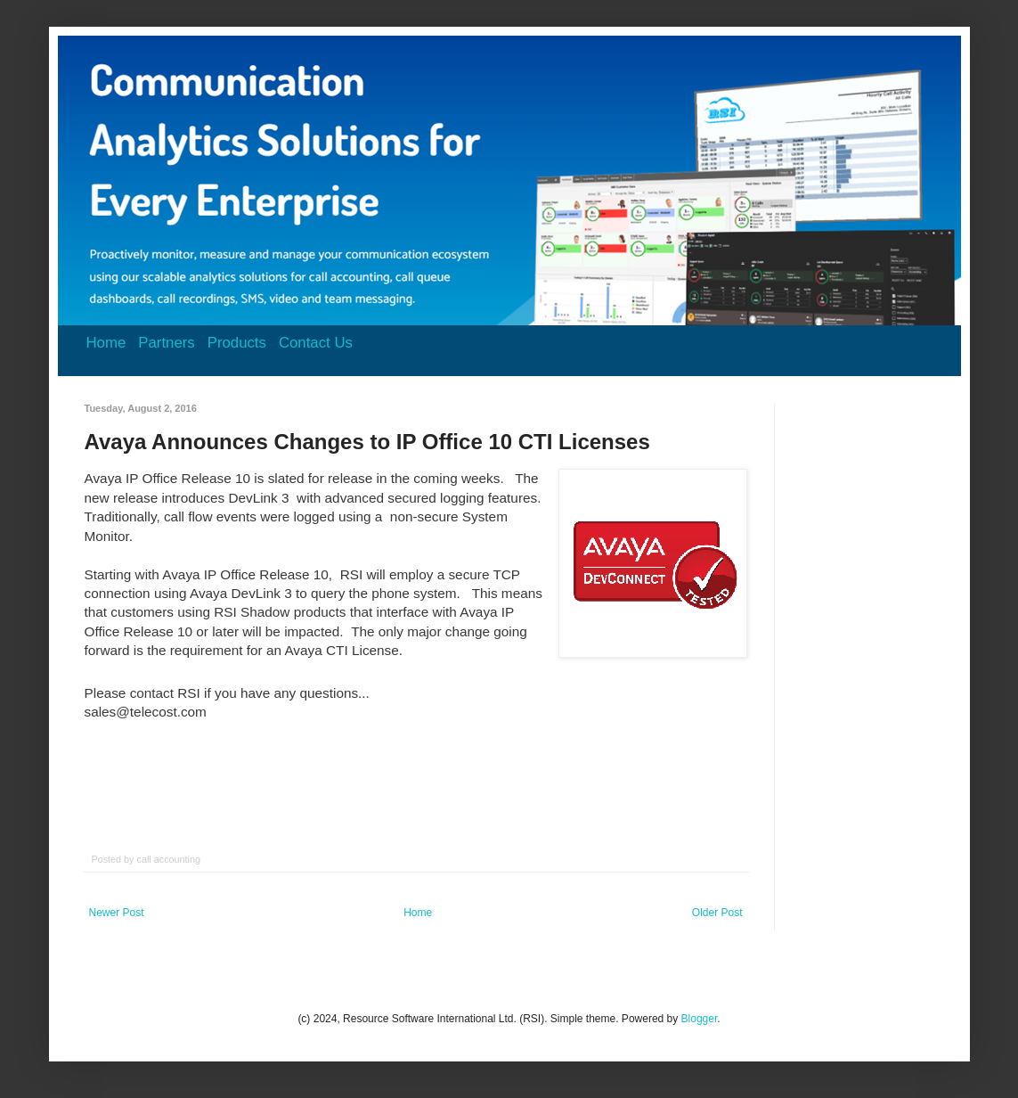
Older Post (717, 912)
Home (106, 342)
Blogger (699, 1018)
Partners (166, 342)
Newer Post (116, 912)
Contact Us (316, 342)
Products (237, 342)
